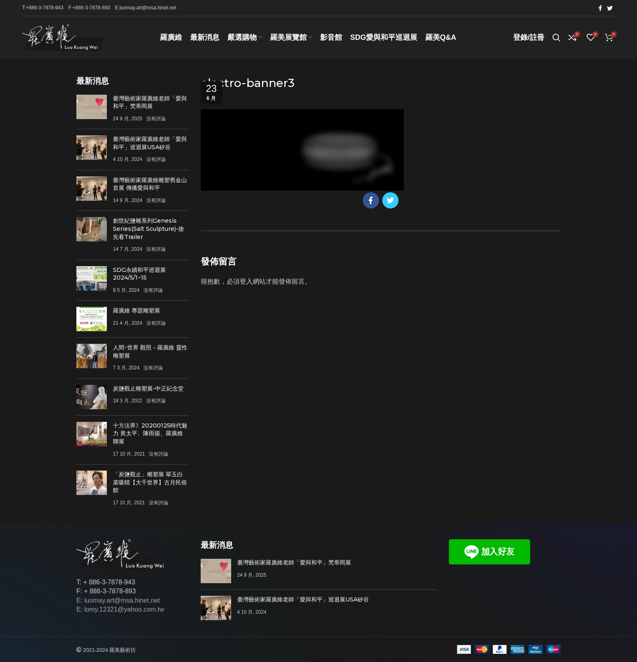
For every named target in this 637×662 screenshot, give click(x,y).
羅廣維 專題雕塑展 (136, 310)
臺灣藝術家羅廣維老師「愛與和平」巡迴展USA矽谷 (150, 143)
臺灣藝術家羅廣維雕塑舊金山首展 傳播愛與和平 (150, 184)
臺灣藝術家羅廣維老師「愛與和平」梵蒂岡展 (150, 102)
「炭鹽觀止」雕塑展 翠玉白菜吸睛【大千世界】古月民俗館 (150, 482)
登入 (246, 281)
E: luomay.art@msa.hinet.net (118, 600)
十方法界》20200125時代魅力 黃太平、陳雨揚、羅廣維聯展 (150, 433)
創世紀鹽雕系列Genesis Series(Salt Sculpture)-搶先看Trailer (148, 229)
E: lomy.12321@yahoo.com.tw (120, 609)
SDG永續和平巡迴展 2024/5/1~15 (139, 274)
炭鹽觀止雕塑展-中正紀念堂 (148, 388)
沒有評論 (156, 119)
